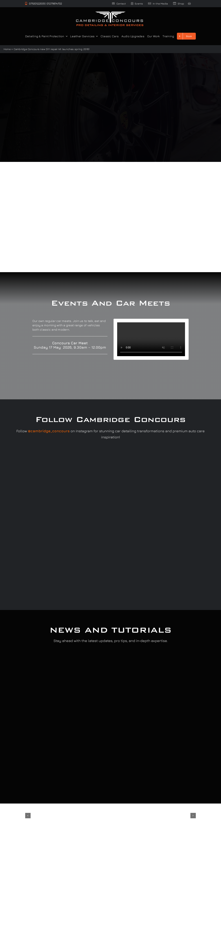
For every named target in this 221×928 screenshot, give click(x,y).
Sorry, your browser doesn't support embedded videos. (151, 339)
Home (7, 49)
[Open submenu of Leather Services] (96, 36)
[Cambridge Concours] (109, 12)
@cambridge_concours (49, 431)
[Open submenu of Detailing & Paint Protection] (65, 36)
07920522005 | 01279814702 (43, 3)
